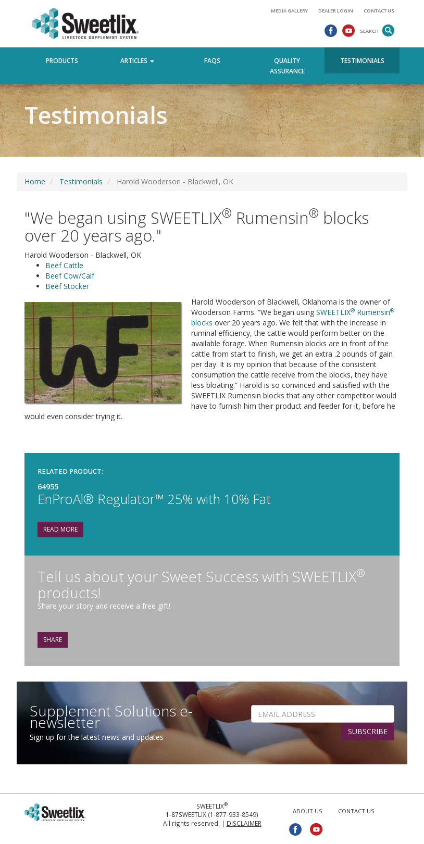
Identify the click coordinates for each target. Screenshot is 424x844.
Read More (60, 529)
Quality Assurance (287, 65)
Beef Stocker (67, 286)
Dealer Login (335, 10)
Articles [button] (137, 60)
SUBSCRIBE (368, 731)
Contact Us (379, 10)
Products (62, 60)
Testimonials (362, 60)
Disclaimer (244, 823)
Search (369, 31)
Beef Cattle (64, 265)
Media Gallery (289, 10)
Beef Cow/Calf (69, 276)
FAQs (212, 60)
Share (52, 639)
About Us (307, 811)
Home (34, 181)
